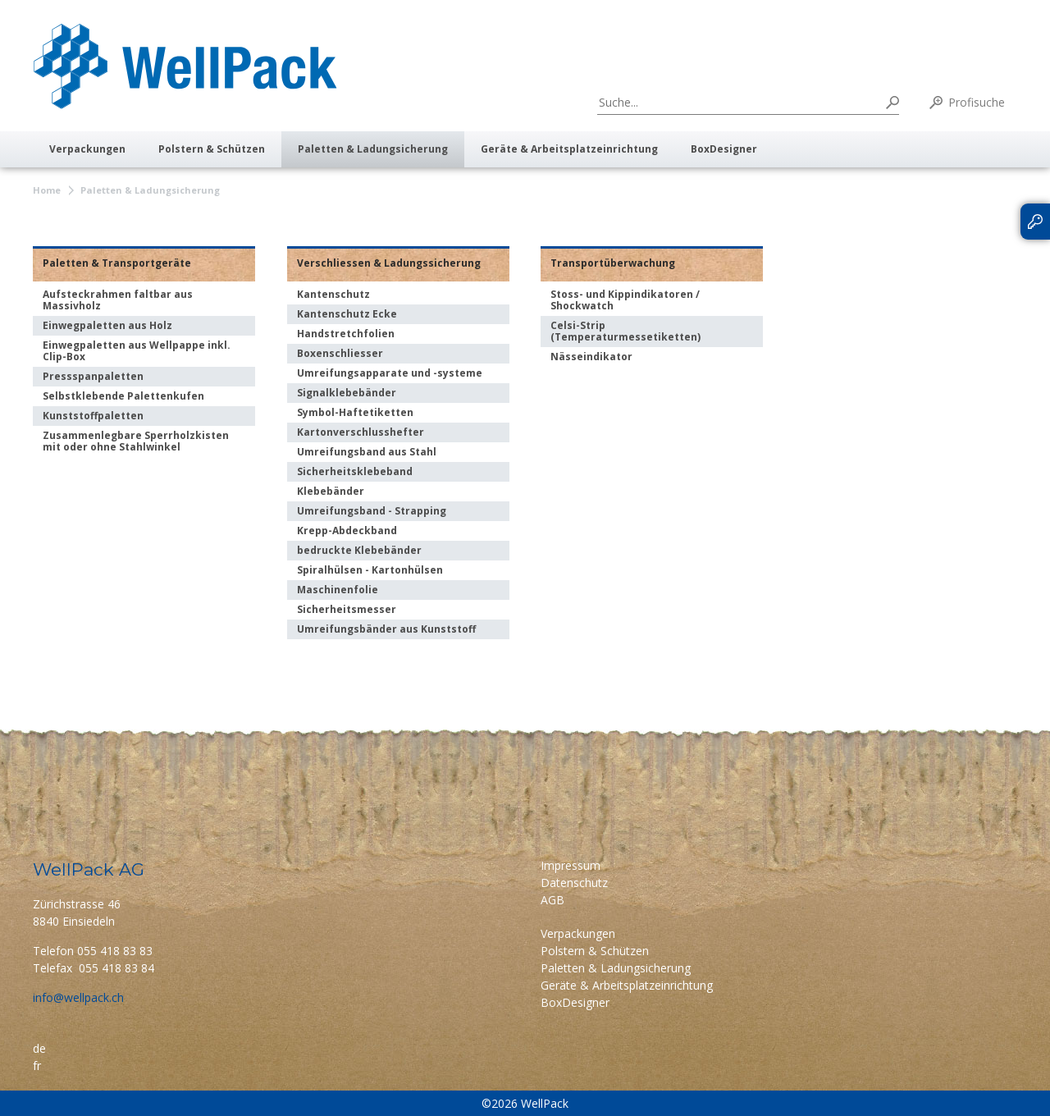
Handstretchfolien (346, 334)
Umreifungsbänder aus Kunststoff (386, 629)
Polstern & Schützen (211, 149)
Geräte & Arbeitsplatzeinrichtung (569, 149)
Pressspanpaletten (93, 376)
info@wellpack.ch (78, 997)
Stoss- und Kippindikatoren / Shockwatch (625, 300)
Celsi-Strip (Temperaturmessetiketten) (625, 331)
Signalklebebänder (346, 393)
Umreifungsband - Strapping (371, 511)
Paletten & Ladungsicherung (373, 149)
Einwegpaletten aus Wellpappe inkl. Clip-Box (137, 351)
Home (47, 190)
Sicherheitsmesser (346, 609)
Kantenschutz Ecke (347, 314)
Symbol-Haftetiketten (355, 412)
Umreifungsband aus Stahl (366, 452)
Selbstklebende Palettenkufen (123, 396)
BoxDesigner (724, 149)
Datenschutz (574, 882)
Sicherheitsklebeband (355, 471)
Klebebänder (330, 491)
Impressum (570, 865)
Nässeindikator (591, 357)
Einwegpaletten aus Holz (107, 325)
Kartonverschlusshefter (360, 432)
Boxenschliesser (340, 353)
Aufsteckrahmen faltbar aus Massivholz (118, 300)
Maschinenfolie (337, 590)
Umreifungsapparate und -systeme (389, 373)
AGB (552, 900)
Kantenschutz (333, 294)
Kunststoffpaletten (93, 416)
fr (37, 1065)
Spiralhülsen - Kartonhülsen (370, 570)
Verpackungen (87, 149)
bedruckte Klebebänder (359, 550)
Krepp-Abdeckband (347, 530)
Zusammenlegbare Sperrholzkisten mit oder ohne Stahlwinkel (136, 441)
